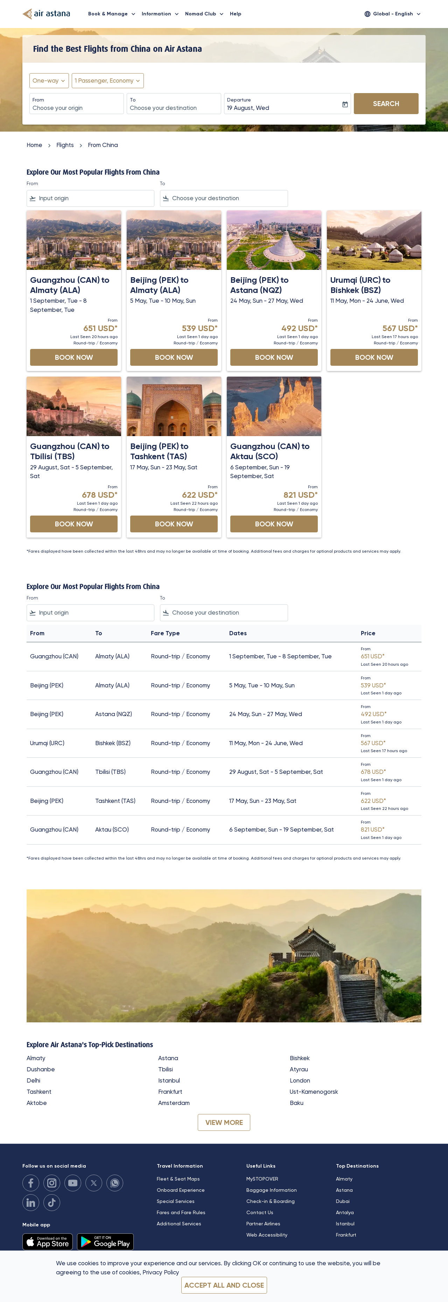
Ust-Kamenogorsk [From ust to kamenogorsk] (314, 1091)
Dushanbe (41, 1069)
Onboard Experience (181, 1190)
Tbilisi (165, 1069)
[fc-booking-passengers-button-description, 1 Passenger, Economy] (104, 80)
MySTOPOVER (262, 1179)
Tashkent (39, 1091)
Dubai (343, 1201)
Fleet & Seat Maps (178, 1179)
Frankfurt (170, 1091)
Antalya (345, 1212)
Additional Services (179, 1223)
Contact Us (259, 1212)
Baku (296, 1102)
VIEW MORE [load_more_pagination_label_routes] (224, 1122)
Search (386, 103)
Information (162, 14)
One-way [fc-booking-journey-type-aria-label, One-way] (46, 80)
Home (34, 144)
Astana (168, 1058)
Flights (65, 144)
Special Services (176, 1201)
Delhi (33, 1080)
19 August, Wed (248, 107)
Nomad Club (206, 14)
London (300, 1080)
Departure (239, 100)
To (133, 100)
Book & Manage (113, 14)
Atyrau (299, 1069)
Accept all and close (224, 1285)
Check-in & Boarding (270, 1201)
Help (235, 14)
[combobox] (77, 108)
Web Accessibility (266, 1235)
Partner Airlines (263, 1223)
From (38, 100)
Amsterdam (174, 1102)
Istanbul (169, 1080)
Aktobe (37, 1102)
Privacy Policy (160, 1272)
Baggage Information (271, 1190)
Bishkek (300, 1058)
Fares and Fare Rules (181, 1212)
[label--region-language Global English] (393, 14)
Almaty (36, 1058)
